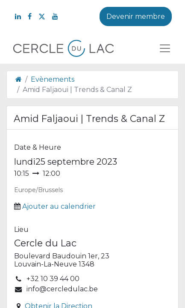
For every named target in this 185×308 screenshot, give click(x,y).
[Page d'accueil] (18, 79)
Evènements (52, 79)
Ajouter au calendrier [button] (59, 206)
